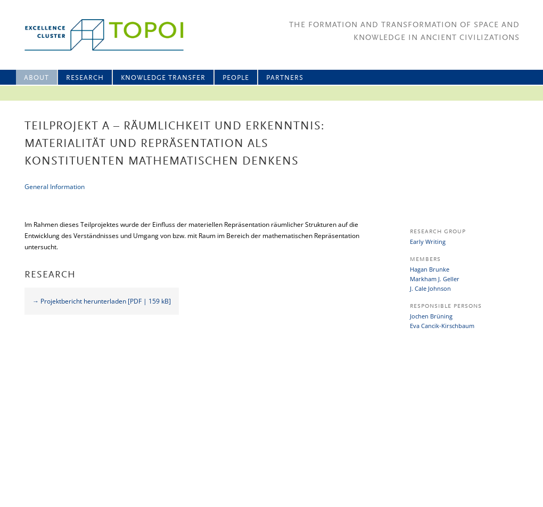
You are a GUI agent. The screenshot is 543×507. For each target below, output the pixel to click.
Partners (284, 78)
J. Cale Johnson (430, 288)
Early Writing (428, 242)
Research (85, 78)
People (236, 78)
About (36, 78)
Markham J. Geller (434, 279)
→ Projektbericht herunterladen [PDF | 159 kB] (101, 301)
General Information (54, 186)
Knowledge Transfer (163, 78)
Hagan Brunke (429, 269)
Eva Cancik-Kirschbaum (442, 326)
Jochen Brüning (431, 316)
